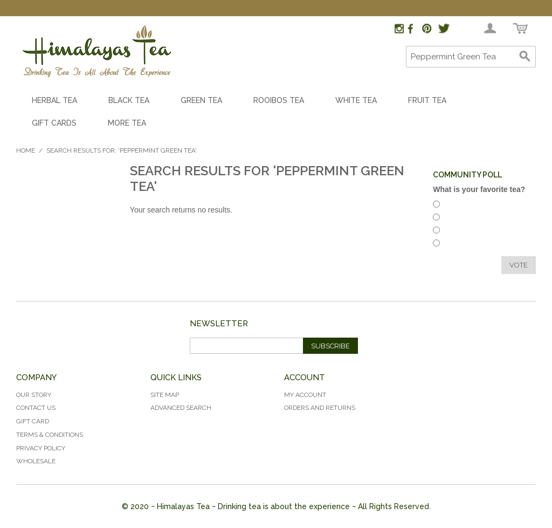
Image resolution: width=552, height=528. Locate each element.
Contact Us (36, 408)
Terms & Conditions (49, 434)
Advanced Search (180, 408)
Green (456, 244)
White (456, 231)
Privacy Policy (40, 448)
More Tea (127, 123)
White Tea (356, 100)
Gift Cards (54, 123)
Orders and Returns (319, 408)
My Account (305, 395)
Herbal (456, 205)
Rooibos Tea (278, 100)
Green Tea (201, 100)
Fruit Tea (427, 100)
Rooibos (459, 218)
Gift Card (32, 421)
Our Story (33, 395)
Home (25, 150)
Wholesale (36, 461)
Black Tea (128, 100)
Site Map (164, 395)
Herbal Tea (54, 100)
